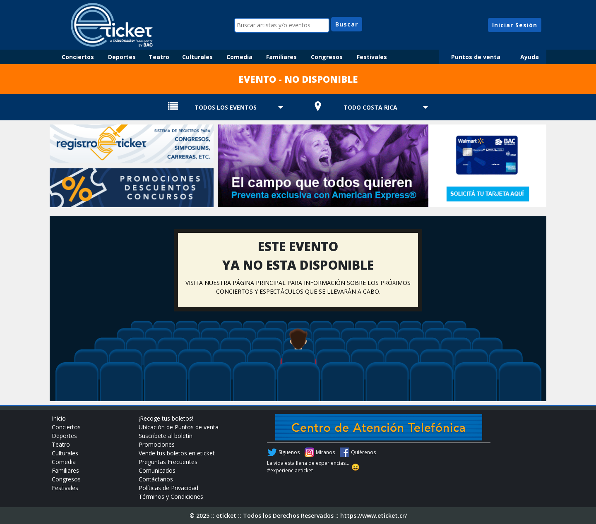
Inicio (59, 418)
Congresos (327, 57)
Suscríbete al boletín (165, 436)
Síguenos (289, 452)
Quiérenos (363, 452)
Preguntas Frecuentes (168, 462)
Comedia (239, 57)
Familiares (281, 57)
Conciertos (78, 57)
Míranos (325, 452)
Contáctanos (156, 479)
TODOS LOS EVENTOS (226, 107)
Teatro (159, 57)
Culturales (197, 57)
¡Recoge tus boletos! (166, 418)
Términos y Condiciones (171, 496)
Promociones (157, 444)
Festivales (372, 57)
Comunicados (157, 470)
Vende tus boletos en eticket (177, 453)
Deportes (122, 57)
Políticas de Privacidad (168, 488)
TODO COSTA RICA (370, 107)
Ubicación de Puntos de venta (179, 427)
